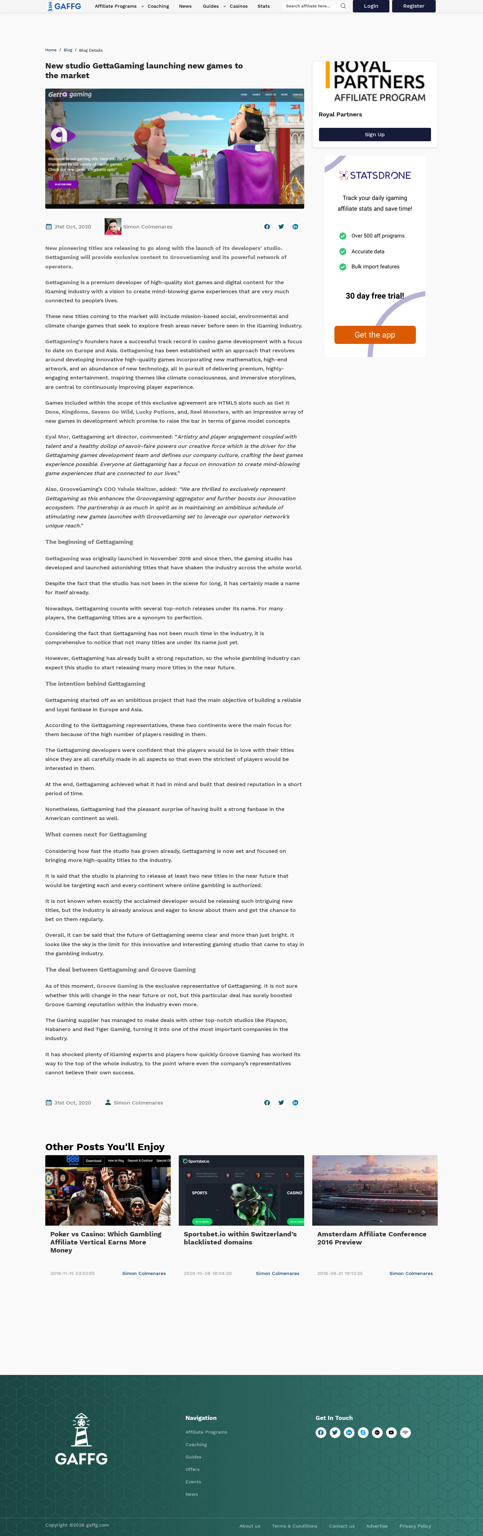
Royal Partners (340, 114)
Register (415, 6)
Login (372, 6)
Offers (192, 1469)
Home (51, 50)
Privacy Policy (415, 1526)
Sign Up (375, 134)
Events (193, 1481)
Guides (204, 6)
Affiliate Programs (111, 6)
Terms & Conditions (294, 1526)
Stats (256, 6)
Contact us (342, 1526)
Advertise (377, 1526)
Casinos (231, 6)
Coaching (153, 6)
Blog (68, 50)
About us (249, 1526)
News (180, 6)
